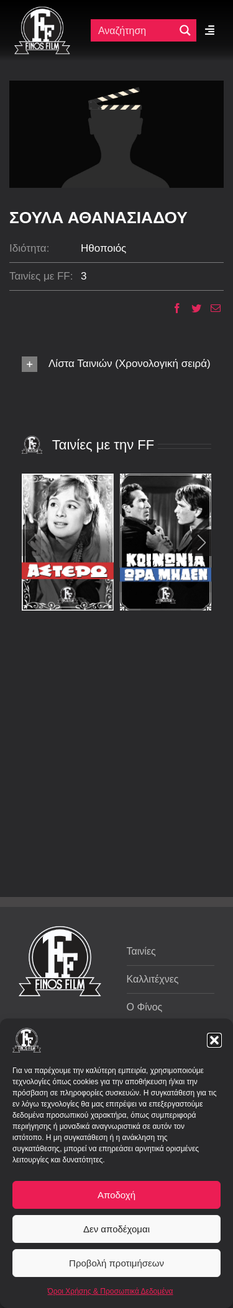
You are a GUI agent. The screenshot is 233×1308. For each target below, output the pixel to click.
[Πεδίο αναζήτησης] (135, 30)
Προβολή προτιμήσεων (116, 1263)
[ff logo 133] (42, 11)
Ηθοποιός (103, 248)
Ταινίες (141, 951)
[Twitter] (191, 308)
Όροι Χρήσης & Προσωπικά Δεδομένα (110, 1291)
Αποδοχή (116, 1195)
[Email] (211, 308)
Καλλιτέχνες (153, 979)
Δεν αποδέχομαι (116, 1229)
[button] (214, 1040)
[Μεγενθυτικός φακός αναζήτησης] (185, 30)
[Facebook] (172, 308)
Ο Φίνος (145, 1007)
